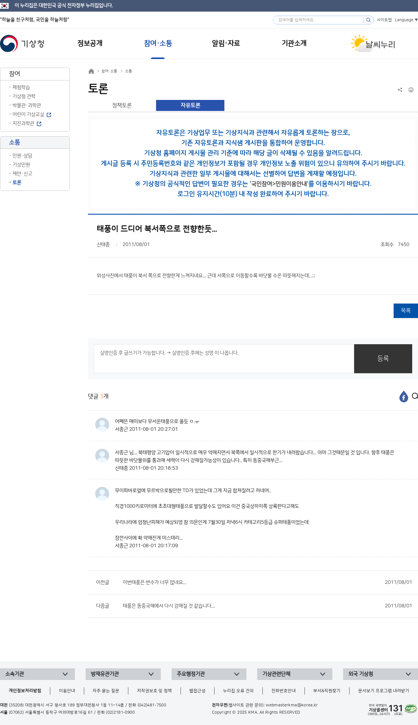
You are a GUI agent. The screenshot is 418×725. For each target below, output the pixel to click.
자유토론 (190, 106)
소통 (128, 71)
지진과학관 (23, 123)
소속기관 (14, 674)
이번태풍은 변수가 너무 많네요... (267, 582)
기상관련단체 (276, 674)
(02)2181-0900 (120, 712)
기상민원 (21, 164)
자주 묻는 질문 (106, 690)
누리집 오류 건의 (238, 690)
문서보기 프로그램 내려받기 (383, 690)
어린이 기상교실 (28, 114)
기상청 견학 (23, 96)
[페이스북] (403, 396)
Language (404, 20)
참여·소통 (109, 71)
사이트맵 (384, 20)
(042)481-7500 (152, 705)
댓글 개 (98, 396)
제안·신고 (22, 173)
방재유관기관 (105, 674)
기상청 (22, 43)
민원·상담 (22, 155)
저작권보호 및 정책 (154, 690)
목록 (406, 311)
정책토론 (122, 106)
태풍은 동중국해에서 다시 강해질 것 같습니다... (267, 606)
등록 (383, 358)
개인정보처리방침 (25, 690)
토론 (16, 182)
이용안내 (67, 690)
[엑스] (413, 396)
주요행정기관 (191, 674)
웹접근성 (197, 690)
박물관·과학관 (26, 105)
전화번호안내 (283, 690)
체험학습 (21, 87)
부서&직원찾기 (326, 690)
